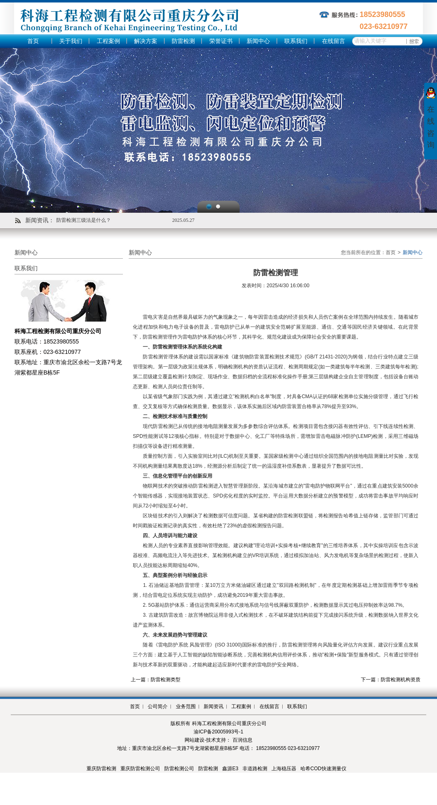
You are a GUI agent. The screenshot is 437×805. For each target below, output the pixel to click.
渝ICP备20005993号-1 (218, 732)
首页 (33, 41)
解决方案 (145, 41)
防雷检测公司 (179, 768)
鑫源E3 (230, 768)
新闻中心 (258, 41)
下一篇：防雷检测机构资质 (390, 679)
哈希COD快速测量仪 (323, 768)
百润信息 (242, 740)
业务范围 (186, 706)
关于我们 (70, 41)
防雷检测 (183, 41)
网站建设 (194, 740)
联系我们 (295, 41)
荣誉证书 (221, 41)
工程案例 (108, 41)
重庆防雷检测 (101, 768)
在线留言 (333, 41)
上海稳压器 (283, 768)
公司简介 (158, 706)
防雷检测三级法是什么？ (83, 220)
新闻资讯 (213, 706)
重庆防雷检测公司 (140, 768)
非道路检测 (255, 768)
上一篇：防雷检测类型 (155, 679)
